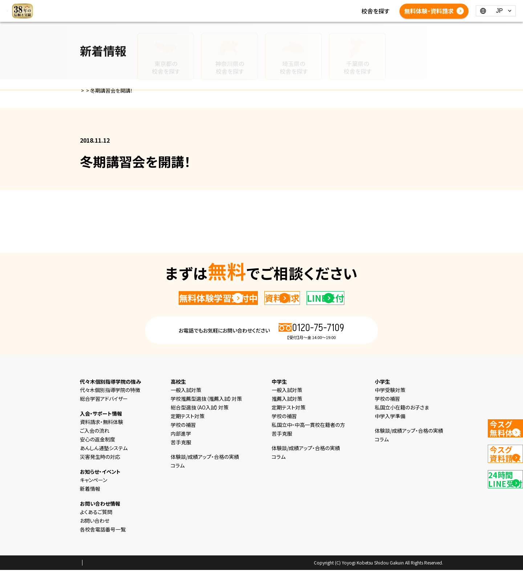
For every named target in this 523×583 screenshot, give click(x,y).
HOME (155, 6)
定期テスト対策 (187, 429)
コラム (350, 6)
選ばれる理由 (187, 6)
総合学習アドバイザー (104, 411)
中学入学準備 (390, 429)
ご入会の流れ (94, 443)
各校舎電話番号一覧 (299, 15)
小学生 (218, 6)
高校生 (265, 6)
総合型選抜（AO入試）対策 (199, 420)
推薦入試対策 (287, 411)
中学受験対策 (390, 403)
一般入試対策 (186, 403)
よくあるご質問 (249, 15)
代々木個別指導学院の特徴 (110, 403)
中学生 (242, 6)
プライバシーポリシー (103, 576)
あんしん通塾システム (103, 461)
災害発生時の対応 (100, 469)
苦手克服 (181, 455)
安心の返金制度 (97, 452)
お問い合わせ (94, 533)
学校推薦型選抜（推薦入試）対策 (206, 411)
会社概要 (141, 576)
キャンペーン (93, 493)
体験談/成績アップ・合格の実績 (186, 15)
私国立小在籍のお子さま (402, 420)
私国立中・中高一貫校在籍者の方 (308, 437)
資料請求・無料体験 (101, 435)
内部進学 (181, 446)
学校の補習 (183, 437)
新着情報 (325, 6)
